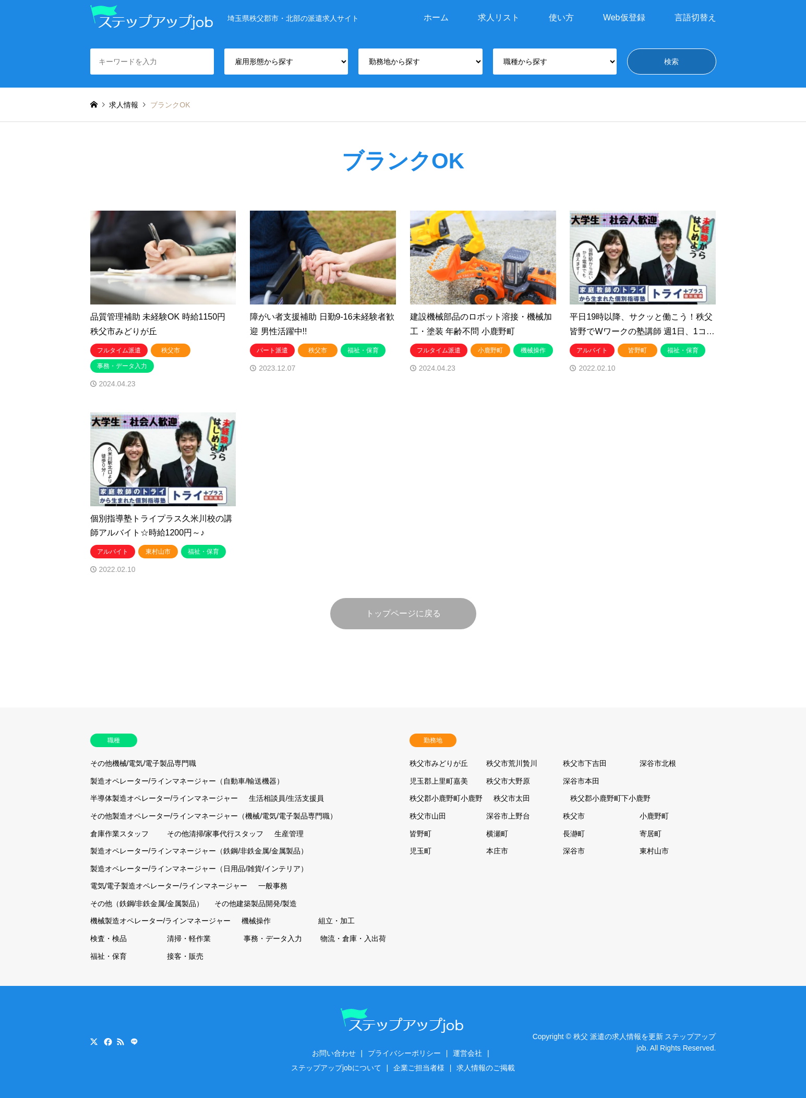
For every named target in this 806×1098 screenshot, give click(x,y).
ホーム (436, 17)
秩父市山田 (428, 816)
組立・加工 (336, 921)
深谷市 (574, 851)
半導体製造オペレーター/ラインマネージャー (164, 798)
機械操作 (256, 921)
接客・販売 (185, 956)
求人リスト (499, 17)
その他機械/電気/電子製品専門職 (143, 763)
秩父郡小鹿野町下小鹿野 (610, 798)
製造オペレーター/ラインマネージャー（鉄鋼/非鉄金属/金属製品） (199, 851)
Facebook (107, 1041)
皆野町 (420, 833)
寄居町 (650, 833)
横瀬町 (497, 833)
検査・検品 (108, 938)
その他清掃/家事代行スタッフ (215, 833)
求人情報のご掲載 (485, 1068)
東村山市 (654, 851)
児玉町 (420, 851)
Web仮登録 (624, 17)
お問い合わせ (334, 1053)
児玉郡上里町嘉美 (439, 781)
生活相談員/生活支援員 (286, 798)
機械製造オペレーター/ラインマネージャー (160, 921)
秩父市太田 (512, 798)
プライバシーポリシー (404, 1053)
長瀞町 (574, 833)
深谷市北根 (658, 763)
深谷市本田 (581, 781)
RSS (120, 1041)
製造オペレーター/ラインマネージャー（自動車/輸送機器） (187, 781)
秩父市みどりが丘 (439, 763)
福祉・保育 (108, 956)
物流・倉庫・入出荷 (353, 938)
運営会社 (467, 1053)
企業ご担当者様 (418, 1068)
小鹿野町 (654, 816)
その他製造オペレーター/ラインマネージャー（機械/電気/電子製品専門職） (214, 816)
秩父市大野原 (508, 781)
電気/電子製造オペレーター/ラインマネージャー (169, 886)
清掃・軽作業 (189, 938)
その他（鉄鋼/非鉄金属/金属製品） (147, 903)
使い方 (561, 17)
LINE (134, 1041)
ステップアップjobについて (336, 1068)
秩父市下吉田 (585, 763)
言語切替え (695, 17)
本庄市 (497, 851)
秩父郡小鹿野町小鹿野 (446, 798)
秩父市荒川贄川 (511, 763)
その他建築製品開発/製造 (255, 903)
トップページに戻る (403, 613)
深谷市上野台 (508, 816)
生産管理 (289, 833)
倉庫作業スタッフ (119, 833)
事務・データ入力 (273, 938)
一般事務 (272, 886)
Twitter (94, 1041)
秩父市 (574, 816)
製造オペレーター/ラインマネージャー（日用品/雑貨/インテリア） (199, 868)
